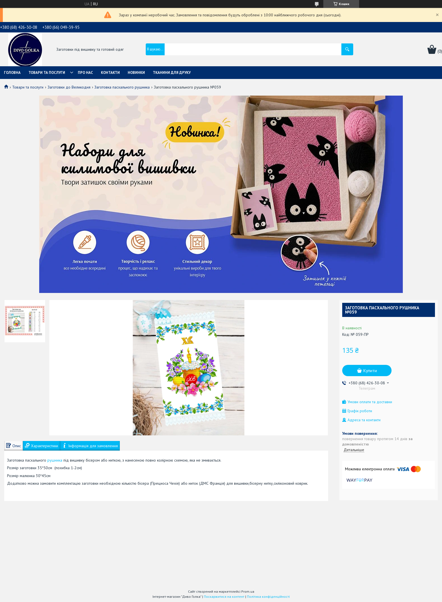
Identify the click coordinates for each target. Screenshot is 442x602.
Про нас (85, 72)
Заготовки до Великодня (69, 87)
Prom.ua (247, 591)
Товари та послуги (46, 72)
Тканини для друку (172, 72)
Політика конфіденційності (268, 596)
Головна (12, 72)
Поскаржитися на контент (224, 596)
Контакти (110, 72)
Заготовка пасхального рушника (122, 87)
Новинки (136, 72)
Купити (370, 370)
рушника (54, 460)
